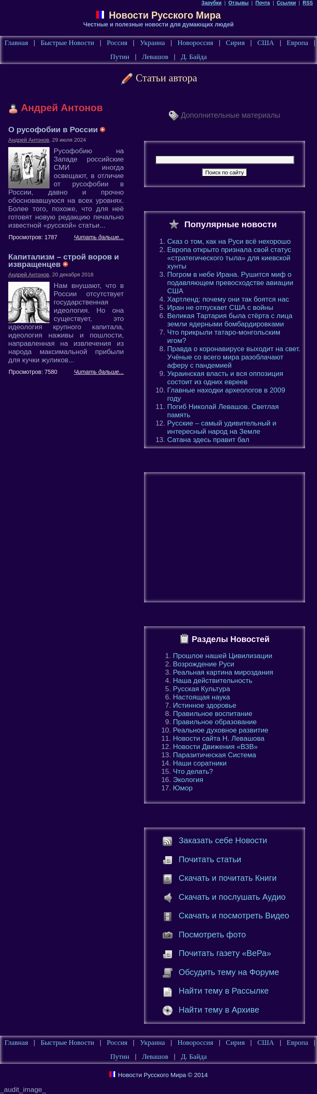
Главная (16, 43)
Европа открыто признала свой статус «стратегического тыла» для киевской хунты (229, 258)
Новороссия (195, 43)
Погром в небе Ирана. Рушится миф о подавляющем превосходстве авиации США (230, 283)
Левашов (155, 57)
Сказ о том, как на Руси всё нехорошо (229, 241)
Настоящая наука (201, 697)
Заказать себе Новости (223, 840)
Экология (188, 780)
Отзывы (238, 3)
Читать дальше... (99, 237)
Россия (117, 43)
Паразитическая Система (214, 755)
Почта (262, 3)
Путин (119, 57)
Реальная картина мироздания (223, 672)
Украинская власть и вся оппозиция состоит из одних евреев (225, 378)
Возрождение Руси (203, 664)
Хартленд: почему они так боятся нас (228, 299)
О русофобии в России (56, 129)
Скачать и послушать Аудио (232, 896)
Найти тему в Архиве (219, 1009)
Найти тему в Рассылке (224, 990)
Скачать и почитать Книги (228, 877)
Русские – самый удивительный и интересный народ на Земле (221, 427)
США (265, 43)
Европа (297, 43)
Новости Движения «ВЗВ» (215, 747)
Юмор (183, 788)
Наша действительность (212, 681)
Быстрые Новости (67, 43)
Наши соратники (200, 763)
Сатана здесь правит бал (208, 440)
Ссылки (286, 3)
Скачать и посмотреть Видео (234, 915)
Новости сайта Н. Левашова (219, 738)
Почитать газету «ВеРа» (225, 953)
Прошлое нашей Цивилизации (222, 656)
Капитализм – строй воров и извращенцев (63, 260)
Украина (152, 43)
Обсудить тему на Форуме (229, 972)
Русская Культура (201, 689)
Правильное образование (215, 722)
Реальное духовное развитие (220, 730)
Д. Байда (194, 57)
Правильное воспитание (212, 714)
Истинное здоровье (204, 705)
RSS (308, 3)
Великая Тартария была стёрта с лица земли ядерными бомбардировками (229, 320)
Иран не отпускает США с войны (220, 308)
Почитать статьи (210, 859)
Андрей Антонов (28, 140)
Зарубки (211, 3)
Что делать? (193, 771)
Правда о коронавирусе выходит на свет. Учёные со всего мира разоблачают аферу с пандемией (233, 357)
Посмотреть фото (212, 934)
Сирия (235, 43)
